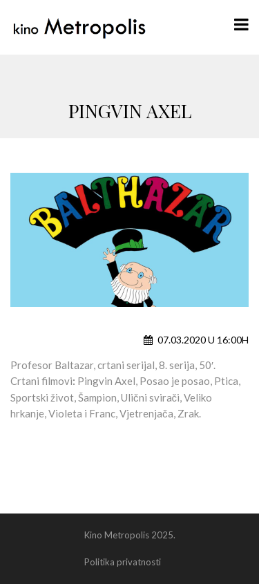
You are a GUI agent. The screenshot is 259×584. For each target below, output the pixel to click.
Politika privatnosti (122, 561)
